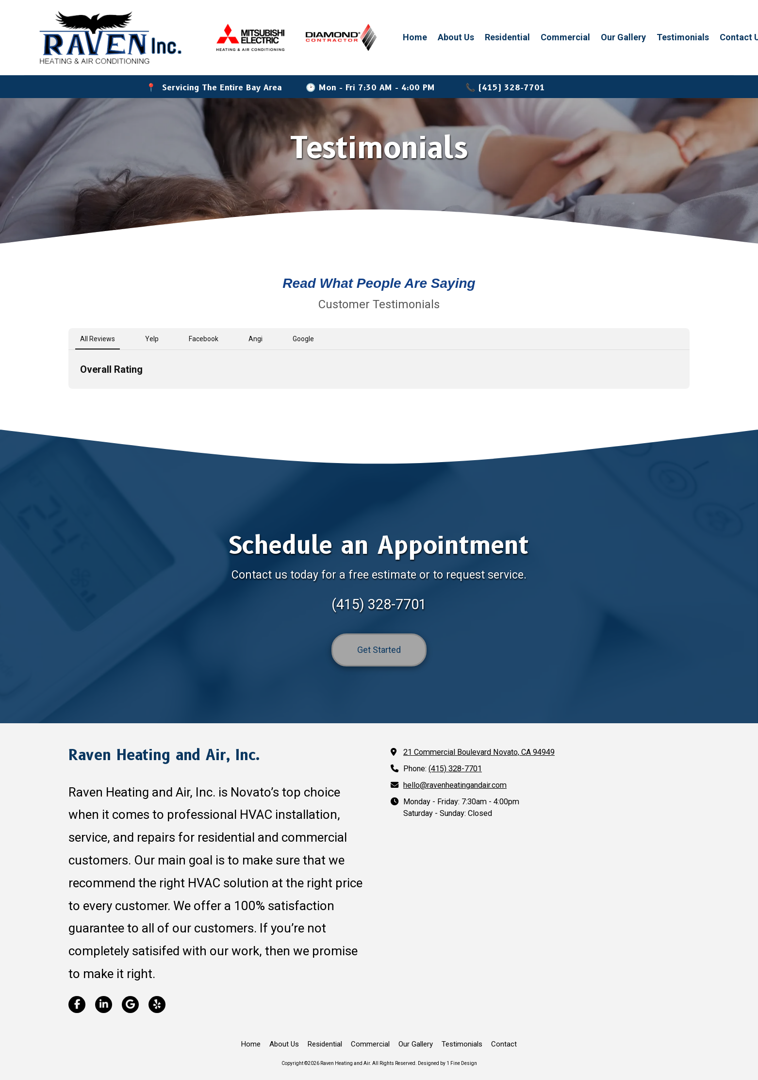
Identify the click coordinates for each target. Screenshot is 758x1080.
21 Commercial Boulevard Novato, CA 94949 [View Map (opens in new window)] (479, 752)
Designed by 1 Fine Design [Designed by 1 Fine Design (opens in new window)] (447, 1063)
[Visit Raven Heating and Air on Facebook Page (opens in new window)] (76, 1004)
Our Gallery (623, 37)
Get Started (379, 650)
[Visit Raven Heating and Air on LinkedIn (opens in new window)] (103, 1004)
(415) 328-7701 (455, 768)
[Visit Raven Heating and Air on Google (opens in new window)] (130, 1004)
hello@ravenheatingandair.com (455, 785)
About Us (456, 37)
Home (415, 37)
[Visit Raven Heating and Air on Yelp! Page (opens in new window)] (156, 1004)
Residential (507, 37)
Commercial (565, 37)
